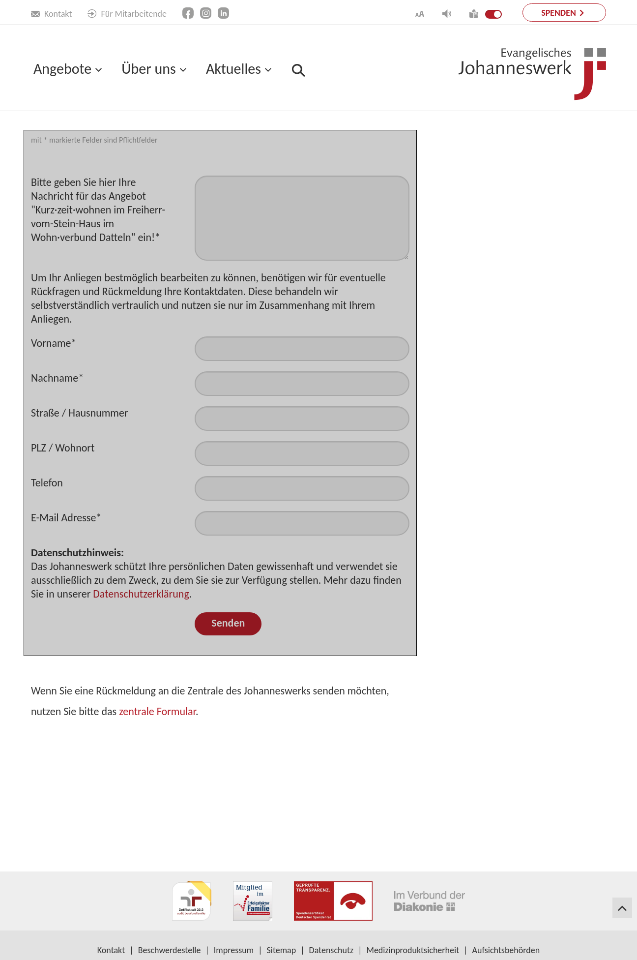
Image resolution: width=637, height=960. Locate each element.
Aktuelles (233, 69)
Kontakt (51, 14)
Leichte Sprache (59, 133)
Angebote (62, 69)
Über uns (148, 69)
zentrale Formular (157, 796)
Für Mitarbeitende (127, 14)
